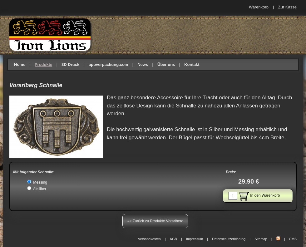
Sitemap (260, 239)
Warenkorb (259, 7)
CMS (293, 239)
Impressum (194, 239)
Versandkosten (149, 239)
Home (19, 64)
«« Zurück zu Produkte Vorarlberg (155, 221)
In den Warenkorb (254, 196)
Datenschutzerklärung (228, 239)
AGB (173, 239)
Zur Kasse (287, 7)
